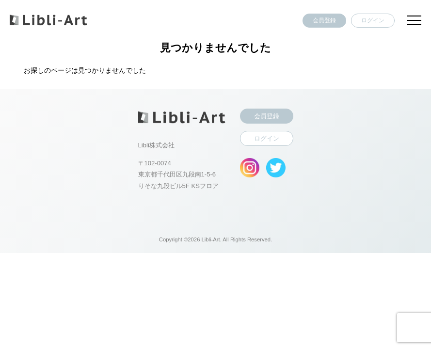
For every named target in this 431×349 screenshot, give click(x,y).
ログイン (372, 20)
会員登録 (324, 20)
